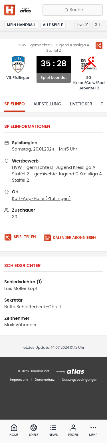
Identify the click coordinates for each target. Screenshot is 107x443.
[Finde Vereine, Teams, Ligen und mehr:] (73, 10)
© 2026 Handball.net (33, 371)
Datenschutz (44, 379)
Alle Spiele (53, 25)
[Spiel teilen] (99, 45)
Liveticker (81, 104)
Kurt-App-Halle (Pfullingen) (41, 199)
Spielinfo (14, 104)
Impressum (19, 379)
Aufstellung (47, 104)
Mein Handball (21, 25)
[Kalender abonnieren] (72, 238)
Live (82, 25)
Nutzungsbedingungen (79, 379)
